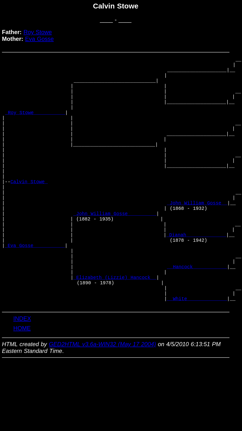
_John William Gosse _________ (114, 249)
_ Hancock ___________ (197, 315)
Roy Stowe (37, 32)
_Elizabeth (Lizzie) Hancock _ (114, 328)
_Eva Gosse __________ (35, 288)
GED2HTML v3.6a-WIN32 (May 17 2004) (102, 401)
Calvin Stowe (29, 210)
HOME (22, 385)
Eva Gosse (39, 39)
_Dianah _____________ (196, 275)
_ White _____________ (197, 354)
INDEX (22, 375)
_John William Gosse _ (197, 236)
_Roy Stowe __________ (35, 125)
